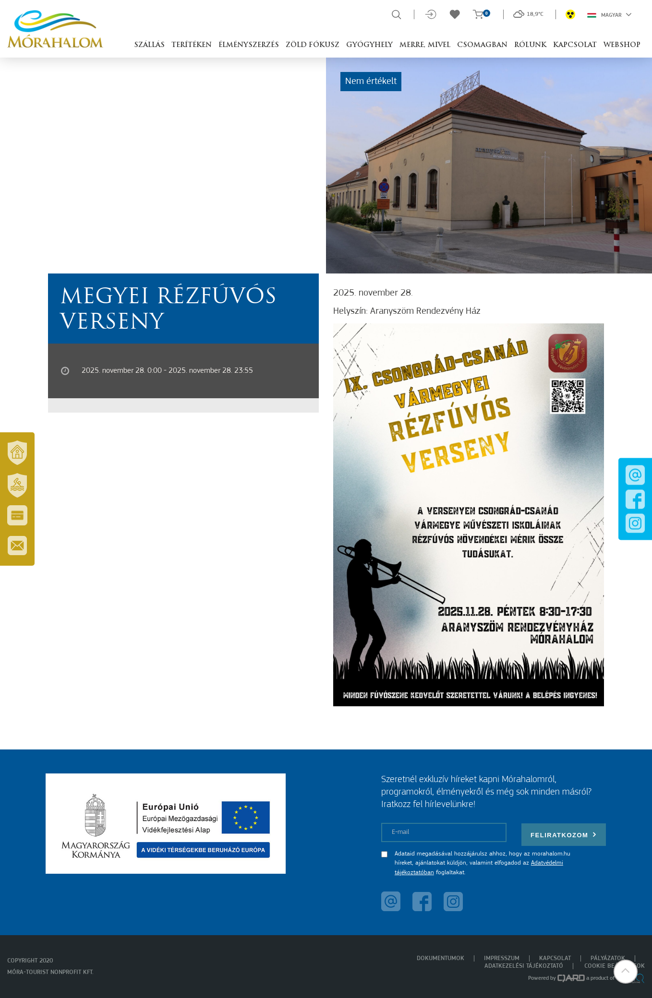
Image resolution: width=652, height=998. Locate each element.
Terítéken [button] (191, 45)
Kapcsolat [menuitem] (555, 958)
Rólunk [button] (530, 45)
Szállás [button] (149, 45)
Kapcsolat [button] (575, 45)
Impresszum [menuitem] (501, 958)
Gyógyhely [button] (369, 45)
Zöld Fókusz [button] (312, 45)
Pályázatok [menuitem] (608, 958)
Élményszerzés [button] (248, 45)
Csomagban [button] (482, 45)
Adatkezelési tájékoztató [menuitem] (523, 966)
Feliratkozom (564, 835)
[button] (626, 972)
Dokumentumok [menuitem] (440, 958)
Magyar (609, 14)
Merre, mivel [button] (424, 45)
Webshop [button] (622, 45)
